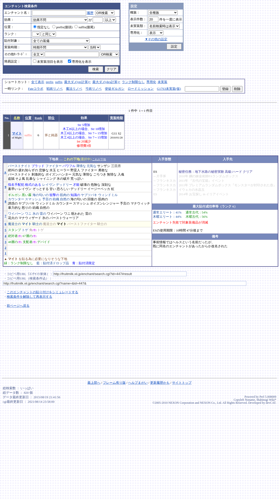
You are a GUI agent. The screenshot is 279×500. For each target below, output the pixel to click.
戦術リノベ (54, 88)
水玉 (52, 170)
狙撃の (54, 195)
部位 (51, 118)
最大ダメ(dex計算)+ (106, 82)
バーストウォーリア (64, 218)
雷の (43, 214)
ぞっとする (40, 189)
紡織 (56, 199)
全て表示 (37, 82)
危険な (95, 184)
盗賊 (11, 178)
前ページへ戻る (18, 306)
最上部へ (93, 382)
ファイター (53, 166)
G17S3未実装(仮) (169, 88)
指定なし (41, 27)
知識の (75, 195)
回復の (92, 199)
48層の (13, 242)
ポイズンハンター (58, 174)
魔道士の (14, 224)
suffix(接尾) (84, 27)
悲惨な (44, 170)
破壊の (85, 184)
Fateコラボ (35, 88)
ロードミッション (141, 88)
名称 (16, 118)
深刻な (106, 184)
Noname (250, 400)
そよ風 (20, 178)
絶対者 (13, 236)
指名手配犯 (16, 184)
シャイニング (46, 178)
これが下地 (99, 159)
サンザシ (103, 166)
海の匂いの (40, 195)
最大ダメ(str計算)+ (77, 82)
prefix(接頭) (62, 27)
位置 (28, 118)
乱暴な (31, 178)
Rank (38, 118)
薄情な (81, 166)
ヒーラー (63, 170)
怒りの (26, 208)
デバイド (43, 242)
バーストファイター (81, 224)
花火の (13, 218)
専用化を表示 (79, 62)
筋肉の (65, 195)
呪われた (77, 214)
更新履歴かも (160, 382)
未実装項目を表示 (48, 62)
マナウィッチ (140, 203)
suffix (59, 82)
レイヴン (48, 184)
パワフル (68, 166)
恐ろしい (63, 189)
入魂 (121, 174)
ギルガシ (14, 195)
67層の (27, 236)
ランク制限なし (133, 82)
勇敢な (103, 170)
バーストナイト (19, 166)
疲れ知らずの (28, 170)
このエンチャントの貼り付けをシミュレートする (42, 292)
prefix (50, 82)
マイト (17, 133)
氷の (35, 214)
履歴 (90, 13)
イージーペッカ (98, 189)
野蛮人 (75, 170)
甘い (52, 189)
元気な (91, 166)
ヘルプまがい (138, 382)
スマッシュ (33, 199)
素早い (13, 189)
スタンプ (14, 230)
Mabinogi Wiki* (266, 400)
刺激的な (37, 174)
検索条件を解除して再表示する (29, 296)
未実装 (162, 82)
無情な (112, 174)
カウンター (16, 199)
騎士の (37, 224)
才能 (76, 184)
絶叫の (13, 170)
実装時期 (116, 118)
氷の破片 (63, 178)
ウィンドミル (108, 195)
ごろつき (99, 174)
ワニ (28, 214)
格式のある (33, 184)
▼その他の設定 (156, 39)
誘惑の (13, 203)
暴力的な (14, 208)
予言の (47, 199)
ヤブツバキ (89, 195)
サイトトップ (182, 382)
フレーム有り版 (114, 382)
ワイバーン (16, 214)
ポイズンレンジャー (104, 203)
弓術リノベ (93, 88)
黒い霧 (26, 195)
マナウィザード (29, 218)
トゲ (25, 230)
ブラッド (37, 166)
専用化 (151, 82)
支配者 (27, 242)
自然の (65, 199)
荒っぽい (76, 178)
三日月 (116, 166)
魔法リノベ (74, 88)
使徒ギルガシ (114, 88)
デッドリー (64, 184)
